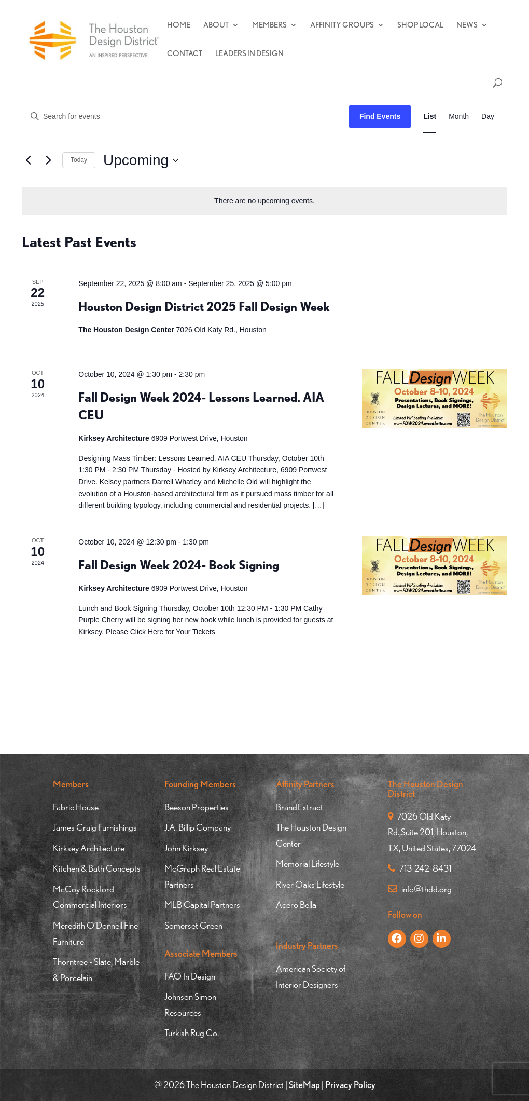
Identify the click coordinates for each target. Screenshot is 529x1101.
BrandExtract (299, 806)
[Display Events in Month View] (459, 116)
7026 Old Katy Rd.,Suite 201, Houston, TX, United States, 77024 (432, 832)
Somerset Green (193, 925)
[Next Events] (48, 160)
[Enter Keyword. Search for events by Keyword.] (185, 116)
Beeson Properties (196, 806)
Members (269, 25)
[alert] (264, 201)
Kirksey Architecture (88, 847)
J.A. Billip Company (197, 827)
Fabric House (76, 806)
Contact (184, 54)
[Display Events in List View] (429, 116)
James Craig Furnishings (95, 827)
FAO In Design (189, 976)
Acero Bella (296, 904)
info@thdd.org (420, 888)
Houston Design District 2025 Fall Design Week (204, 306)
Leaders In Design (249, 54)
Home (178, 25)
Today (79, 160)
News (467, 25)
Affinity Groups (342, 25)
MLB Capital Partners (202, 904)
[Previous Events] (28, 160)
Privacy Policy (350, 1084)
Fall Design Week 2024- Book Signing (178, 565)
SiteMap (304, 1084)
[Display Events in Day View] (487, 116)
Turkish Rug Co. (191, 1032)
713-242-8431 (419, 868)
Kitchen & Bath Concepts (97, 868)
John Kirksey (186, 847)
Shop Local (420, 25)
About (216, 25)
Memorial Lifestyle (307, 863)
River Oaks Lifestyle (310, 884)
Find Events (379, 116)
